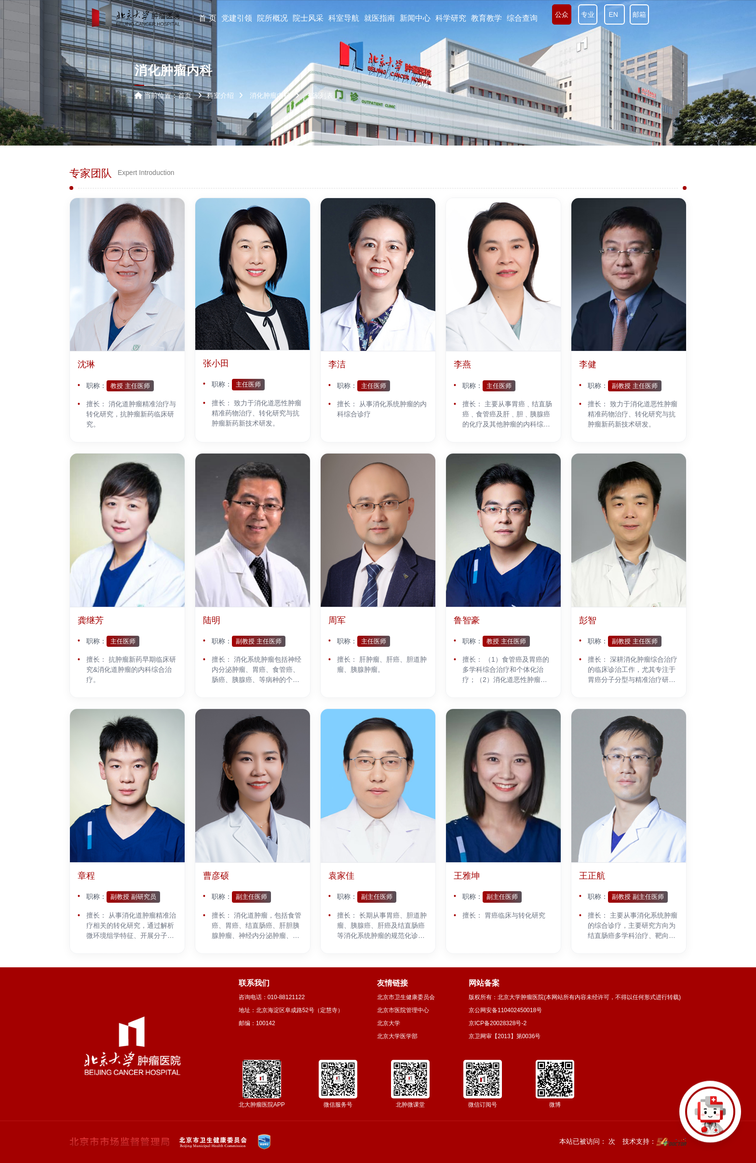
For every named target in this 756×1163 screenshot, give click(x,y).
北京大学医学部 (397, 1036)
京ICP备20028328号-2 (497, 1023)
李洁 (337, 364)
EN (614, 14)
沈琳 (86, 364)
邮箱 (639, 14)
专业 (587, 14)
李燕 (462, 364)
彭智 (587, 620)
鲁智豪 (467, 620)
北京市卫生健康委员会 (406, 997)
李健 (587, 364)
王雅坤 (467, 876)
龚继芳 (91, 620)
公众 (561, 14)
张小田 (216, 363)
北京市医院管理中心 (403, 1010)
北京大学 (388, 1023)
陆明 (211, 620)
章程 (86, 876)
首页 (184, 95)
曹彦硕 (216, 876)
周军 (337, 620)
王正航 (592, 876)
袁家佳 (341, 876)
